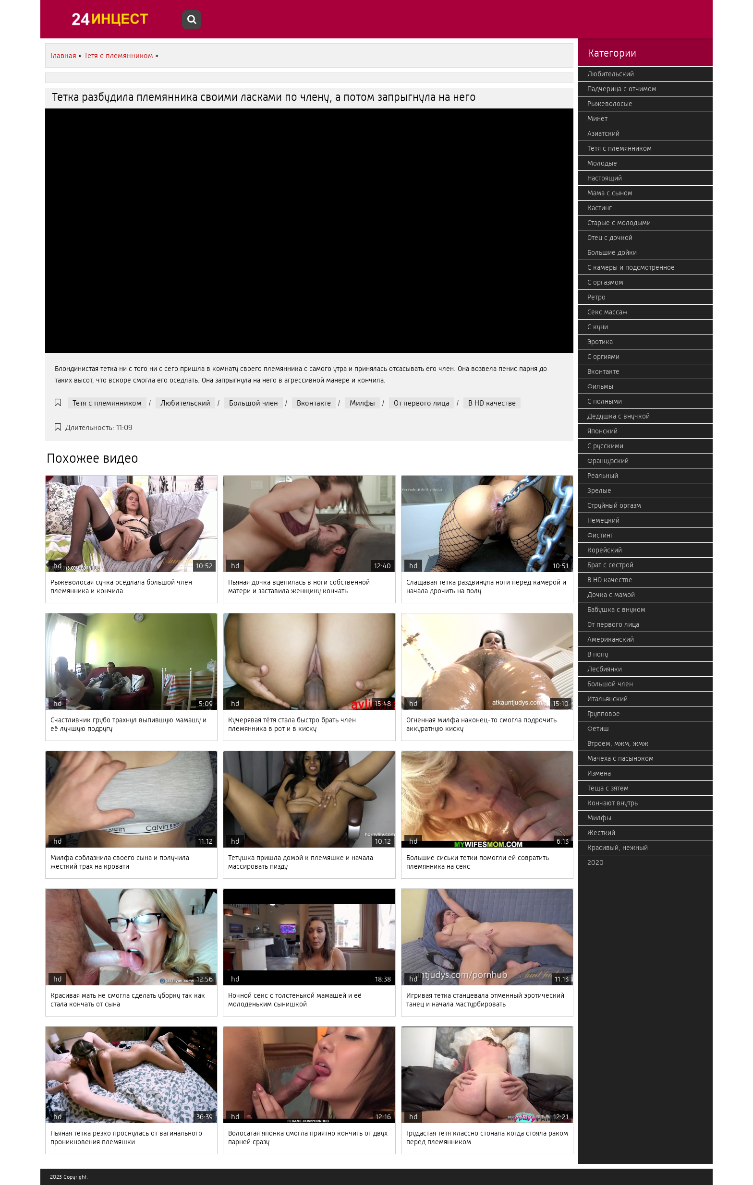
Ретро (596, 297)
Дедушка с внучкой (618, 416)
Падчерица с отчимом (621, 88)
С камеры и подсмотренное (631, 267)
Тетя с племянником (107, 402)
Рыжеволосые (609, 103)
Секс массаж (607, 312)
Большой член (253, 402)
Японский (602, 431)
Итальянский (607, 698)
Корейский (604, 550)
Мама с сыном (609, 193)
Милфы (362, 402)
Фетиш (598, 728)
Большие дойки (612, 252)
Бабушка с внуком (616, 609)
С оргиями (603, 356)
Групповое (603, 713)
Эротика (600, 341)
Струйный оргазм (614, 505)
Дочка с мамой (611, 594)
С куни (597, 327)
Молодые (602, 163)
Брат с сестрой (610, 565)
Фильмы (600, 386)
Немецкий (603, 520)
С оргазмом (605, 282)
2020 (595, 862)
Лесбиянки (604, 669)
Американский (610, 639)
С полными (604, 401)
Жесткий (601, 832)
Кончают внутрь (612, 803)
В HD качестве (492, 402)
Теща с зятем (608, 788)
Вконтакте (314, 402)
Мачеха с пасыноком (620, 758)
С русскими (605, 446)
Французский (608, 460)
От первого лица (421, 402)
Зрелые (599, 490)
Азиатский (603, 133)
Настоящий (604, 178)
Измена (599, 773)
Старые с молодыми (619, 222)
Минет (597, 118)
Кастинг (599, 207)
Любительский (185, 402)
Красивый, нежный (617, 847)
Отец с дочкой (609, 237)
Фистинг (600, 535)
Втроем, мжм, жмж (617, 743)
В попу (597, 654)
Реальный (602, 475)
